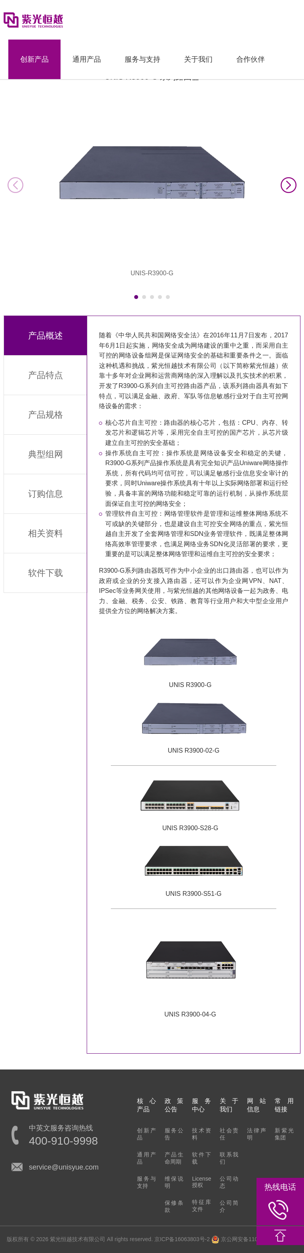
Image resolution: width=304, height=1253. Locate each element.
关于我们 (198, 59)
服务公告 (174, 1134)
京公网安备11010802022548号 (254, 1239)
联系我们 (229, 1158)
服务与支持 (142, 59)
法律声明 (256, 1134)
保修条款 (174, 1206)
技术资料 (201, 1134)
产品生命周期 (174, 1158)
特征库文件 (201, 1205)
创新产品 (34, 59)
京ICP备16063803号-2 (182, 1239)
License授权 (201, 1181)
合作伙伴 (250, 59)
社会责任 (229, 1134)
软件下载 (201, 1158)
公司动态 (229, 1182)
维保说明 (174, 1182)
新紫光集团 (284, 1134)
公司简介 (229, 1206)
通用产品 (86, 59)
